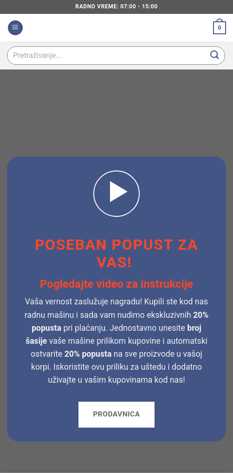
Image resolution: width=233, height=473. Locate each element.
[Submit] (215, 55)
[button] (15, 28)
